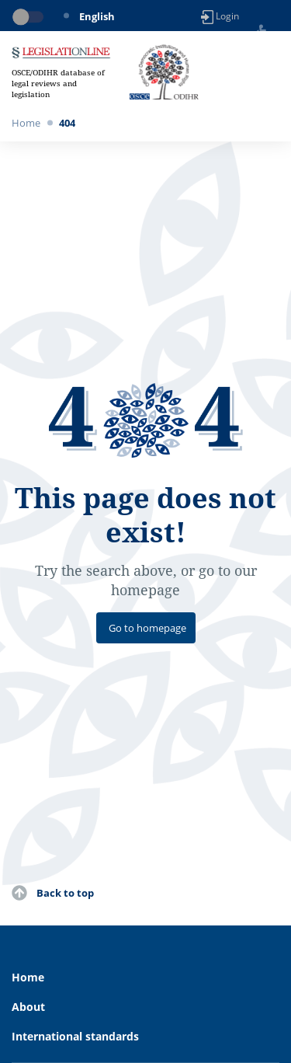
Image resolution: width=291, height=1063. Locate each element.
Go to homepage (147, 628)
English (97, 16)
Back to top (65, 893)
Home (26, 123)
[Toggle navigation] (270, 72)
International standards (75, 1036)
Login (220, 16)
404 (67, 123)
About (28, 1006)
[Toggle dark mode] (31, 17)
